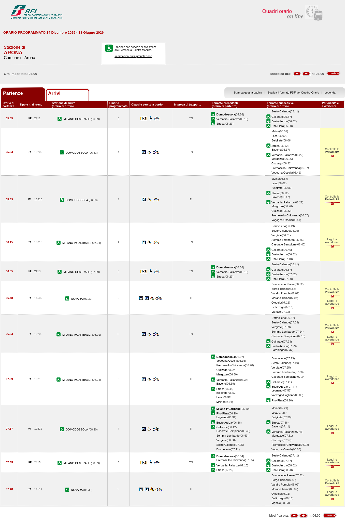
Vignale (276, 311)
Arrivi (54, 93)
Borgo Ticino (279, 288)
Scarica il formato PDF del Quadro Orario (293, 92)
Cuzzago (277, 163)
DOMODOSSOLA (77, 152)
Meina (275, 131)
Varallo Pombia (280, 293)
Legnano (276, 390)
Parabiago (277, 349)
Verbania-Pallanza (227, 119)
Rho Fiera (277, 125)
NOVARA (77, 298)
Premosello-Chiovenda (285, 167)
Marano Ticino (280, 297)
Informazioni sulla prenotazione (133, 56)
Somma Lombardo (283, 239)
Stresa (220, 123)
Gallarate (277, 116)
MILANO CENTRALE (77, 119)
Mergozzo (277, 158)
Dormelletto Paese (283, 284)
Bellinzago (277, 307)
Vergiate (276, 235)
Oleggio (276, 302)
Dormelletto (278, 226)
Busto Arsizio (279, 121)
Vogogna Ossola (281, 172)
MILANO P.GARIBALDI (77, 242)
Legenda (330, 92)
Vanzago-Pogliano (282, 395)
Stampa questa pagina (248, 92)
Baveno (276, 149)
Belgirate (277, 140)
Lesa (274, 135)
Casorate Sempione (283, 244)
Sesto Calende (280, 111)
